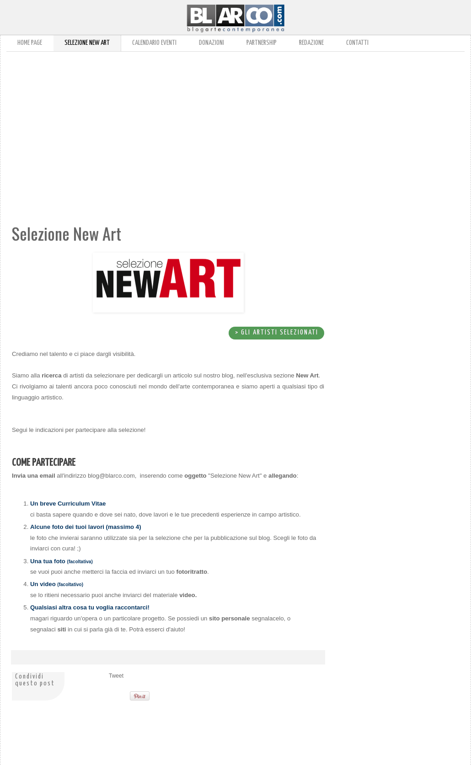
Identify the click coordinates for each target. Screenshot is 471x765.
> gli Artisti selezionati (276, 332)
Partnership (261, 42)
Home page (29, 42)
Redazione (311, 42)
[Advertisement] (141, 127)
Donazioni (211, 42)
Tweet (116, 676)
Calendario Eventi (154, 42)
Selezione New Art (87, 42)
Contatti (357, 42)
